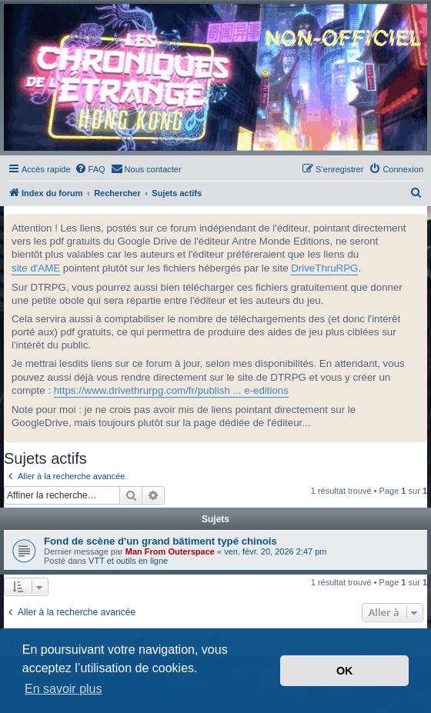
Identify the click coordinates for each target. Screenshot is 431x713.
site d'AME (36, 268)
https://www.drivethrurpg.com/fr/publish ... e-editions (171, 390)
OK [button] (344, 671)
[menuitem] (90, 169)
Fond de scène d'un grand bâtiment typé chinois (160, 541)
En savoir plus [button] (63, 688)
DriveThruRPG (324, 268)
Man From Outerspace (170, 551)
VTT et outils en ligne (128, 560)
